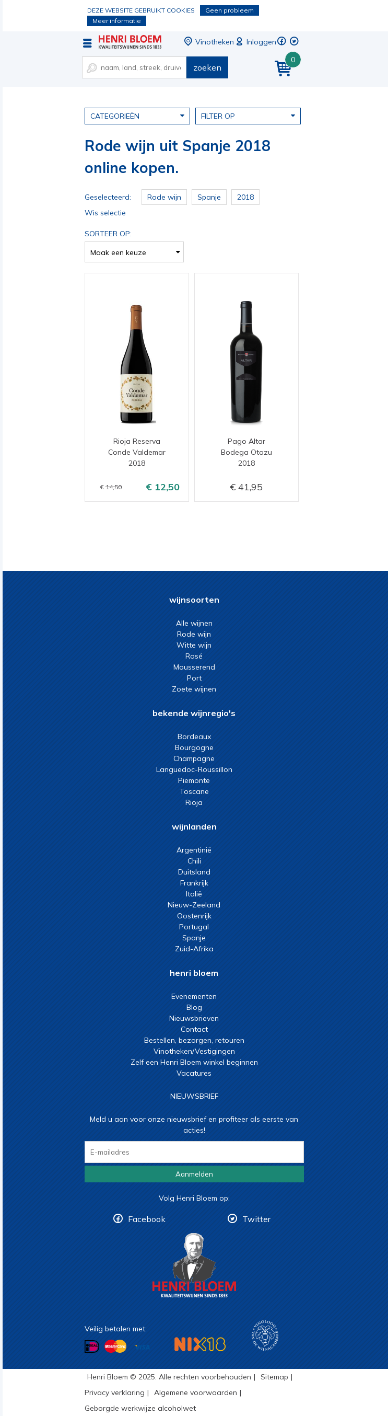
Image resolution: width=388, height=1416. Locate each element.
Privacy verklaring (115, 1392)
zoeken (207, 67)
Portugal (194, 926)
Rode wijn (194, 634)
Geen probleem (229, 10)
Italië (194, 894)
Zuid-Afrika (194, 948)
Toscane (194, 791)
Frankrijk (194, 883)
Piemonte (194, 780)
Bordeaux (194, 736)
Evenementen (194, 996)
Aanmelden (194, 1174)
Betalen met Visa (142, 1347)
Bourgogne (194, 747)
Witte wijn (194, 645)
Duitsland (194, 872)
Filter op (248, 115)
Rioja (194, 802)
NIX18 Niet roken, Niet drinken (200, 1344)
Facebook (147, 1219)
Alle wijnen (194, 623)
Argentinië (194, 850)
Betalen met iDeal (92, 1346)
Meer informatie (116, 21)
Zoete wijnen (194, 689)
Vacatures (194, 1073)
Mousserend (194, 667)
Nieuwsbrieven (194, 1018)
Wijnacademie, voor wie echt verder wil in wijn (265, 1335)
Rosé (194, 656)
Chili (194, 861)
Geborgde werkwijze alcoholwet (140, 1408)
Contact (194, 1029)
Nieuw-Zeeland (194, 905)
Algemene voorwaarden (195, 1392)
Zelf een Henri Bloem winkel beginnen (194, 1062)
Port (194, 678)
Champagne (194, 758)
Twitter (256, 1219)
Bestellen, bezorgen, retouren (194, 1040)
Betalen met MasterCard (115, 1346)
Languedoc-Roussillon (194, 769)
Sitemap (274, 1377)
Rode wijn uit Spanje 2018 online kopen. (130, 42)
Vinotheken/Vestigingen (194, 1051)
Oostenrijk (194, 915)
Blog (194, 1007)
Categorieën (137, 115)
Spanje (194, 937)
